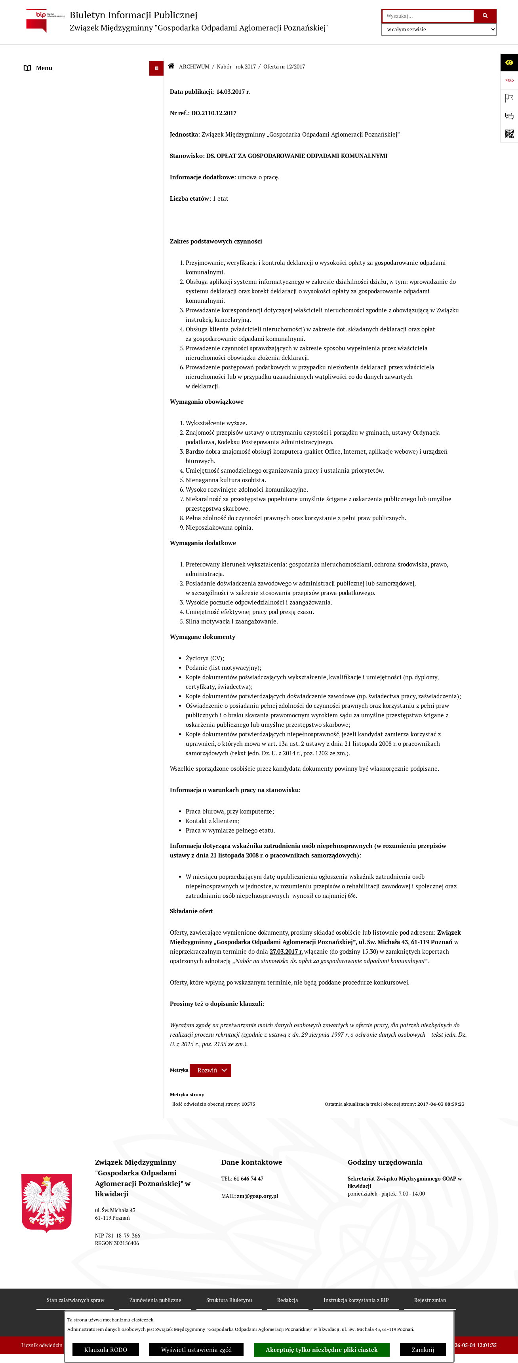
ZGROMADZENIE (48, 113)
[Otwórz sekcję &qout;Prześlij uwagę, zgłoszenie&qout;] (509, 116)
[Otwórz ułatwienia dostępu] (509, 62)
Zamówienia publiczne (55, 1201)
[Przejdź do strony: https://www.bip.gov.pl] (509, 80)
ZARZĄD (36, 128)
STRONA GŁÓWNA (50, 69)
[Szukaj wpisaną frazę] (486, 16)
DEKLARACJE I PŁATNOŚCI (61, 83)
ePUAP (34, 173)
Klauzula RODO (105, 1349)
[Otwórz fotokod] (509, 134)
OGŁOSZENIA (43, 158)
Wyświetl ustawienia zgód (196, 1349)
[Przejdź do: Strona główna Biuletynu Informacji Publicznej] (171, 52)
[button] (158, 69)
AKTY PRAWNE (45, 99)
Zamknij (423, 1349)
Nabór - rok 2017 (236, 52)
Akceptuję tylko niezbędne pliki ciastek (322, 1350)
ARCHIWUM (41, 188)
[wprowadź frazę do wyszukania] (428, 16)
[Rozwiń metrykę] (210, 1056)
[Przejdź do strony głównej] (175, 21)
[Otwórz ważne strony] (509, 98)
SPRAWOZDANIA (47, 1187)
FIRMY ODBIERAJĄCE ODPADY (67, 143)
